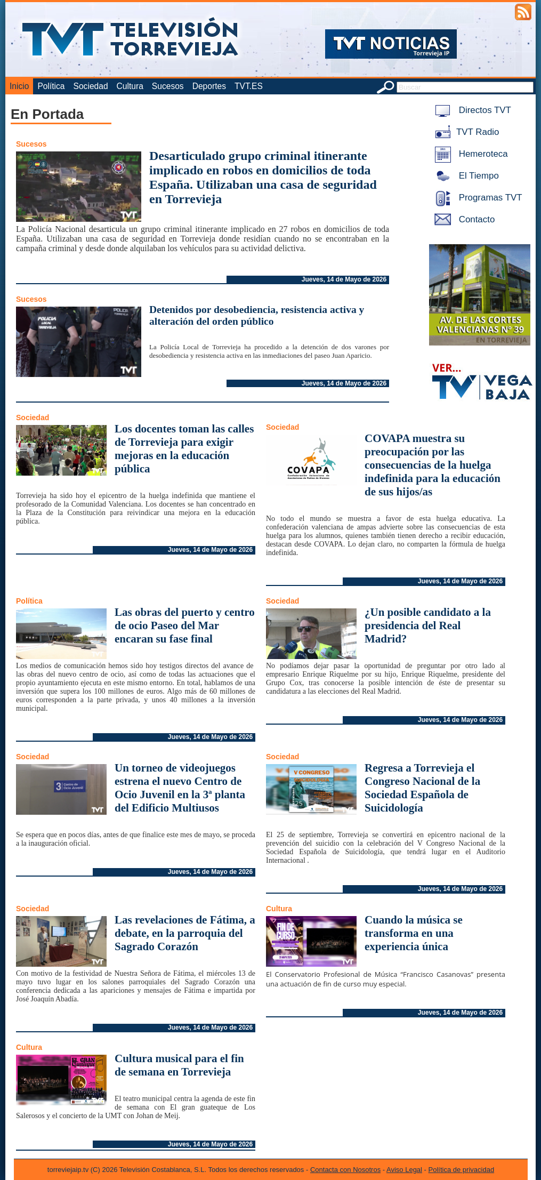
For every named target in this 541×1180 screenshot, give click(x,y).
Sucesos (168, 86)
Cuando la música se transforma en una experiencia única (414, 933)
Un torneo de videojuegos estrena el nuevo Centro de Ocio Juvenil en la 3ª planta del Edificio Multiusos (180, 787)
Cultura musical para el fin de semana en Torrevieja (179, 1065)
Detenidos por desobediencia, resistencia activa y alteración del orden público (256, 315)
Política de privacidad (462, 1170)
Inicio (19, 86)
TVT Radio (465, 132)
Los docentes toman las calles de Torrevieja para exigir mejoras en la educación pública (184, 448)
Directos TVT (471, 110)
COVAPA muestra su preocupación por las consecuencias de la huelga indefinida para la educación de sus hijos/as (432, 465)
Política (50, 86)
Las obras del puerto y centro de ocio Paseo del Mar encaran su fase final (185, 625)
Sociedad (91, 86)
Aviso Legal (404, 1170)
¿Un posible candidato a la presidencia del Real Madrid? (428, 625)
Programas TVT (476, 197)
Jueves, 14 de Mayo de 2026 (344, 279)
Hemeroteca (469, 154)
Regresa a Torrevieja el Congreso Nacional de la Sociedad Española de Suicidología (422, 787)
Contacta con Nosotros (345, 1170)
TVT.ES (249, 86)
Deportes (209, 86)
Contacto (463, 219)
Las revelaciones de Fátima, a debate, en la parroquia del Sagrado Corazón (185, 933)
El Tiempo (465, 176)
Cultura (130, 86)
